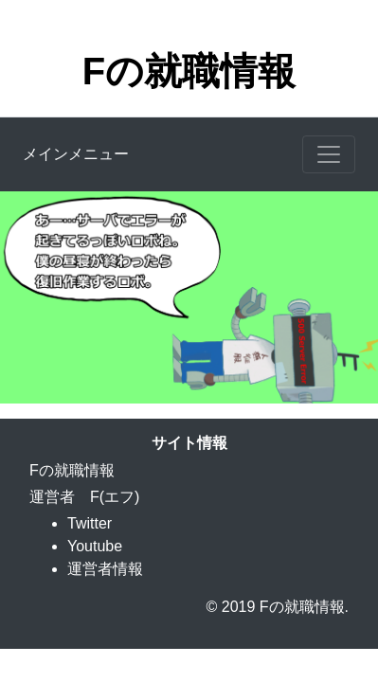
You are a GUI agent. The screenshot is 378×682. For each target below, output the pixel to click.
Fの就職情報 (189, 71)
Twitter (89, 523)
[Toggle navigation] (328, 154)
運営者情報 (105, 569)
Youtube (94, 546)
